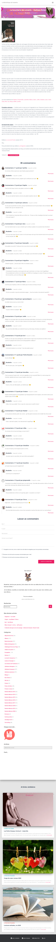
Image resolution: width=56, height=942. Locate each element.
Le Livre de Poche (10, 140)
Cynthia (19, 101)
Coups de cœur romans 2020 (12, 878)
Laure (46, 99)
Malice (31, 99)
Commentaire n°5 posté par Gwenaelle (17, 243)
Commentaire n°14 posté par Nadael (16, 411)
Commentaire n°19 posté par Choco (16, 499)
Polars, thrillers (8, 686)
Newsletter (36, 938)
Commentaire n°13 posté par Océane (16, 391)
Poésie (6, 683)
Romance (7, 714)
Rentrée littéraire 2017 (10, 702)
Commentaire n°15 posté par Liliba (15, 428)
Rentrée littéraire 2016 (10, 700)
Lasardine (26, 99)
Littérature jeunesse (9, 672)
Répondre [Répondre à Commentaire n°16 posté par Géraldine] (51, 451)
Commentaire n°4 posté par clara (15, 224)
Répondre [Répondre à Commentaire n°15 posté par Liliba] (51, 433)
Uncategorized (8, 719)
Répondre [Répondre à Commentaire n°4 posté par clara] (51, 229)
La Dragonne (22, 146)
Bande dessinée (8, 641)
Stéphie (15, 99)
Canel (49, 99)
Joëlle (38, 99)
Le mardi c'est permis (10, 658)
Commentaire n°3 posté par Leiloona (16, 202)
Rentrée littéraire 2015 (10, 697)
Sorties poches (8, 716)
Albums (6, 638)
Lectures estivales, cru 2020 (12, 925)
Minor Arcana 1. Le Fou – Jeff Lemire (13, 625)
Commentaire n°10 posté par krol (15, 335)
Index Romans (26, 938)
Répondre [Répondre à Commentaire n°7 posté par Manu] (51, 287)
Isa (8, 101)
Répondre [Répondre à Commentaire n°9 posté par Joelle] (51, 324)
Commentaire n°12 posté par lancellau (17, 372)
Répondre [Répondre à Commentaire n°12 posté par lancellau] (51, 379)
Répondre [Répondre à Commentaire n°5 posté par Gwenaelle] (51, 248)
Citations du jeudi (9, 649)
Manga (6, 674)
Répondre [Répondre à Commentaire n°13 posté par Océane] (51, 399)
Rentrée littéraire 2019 (10, 708)
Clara (3, 101)
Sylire (34, 99)
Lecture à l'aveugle (9, 660)
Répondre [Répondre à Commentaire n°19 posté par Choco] (51, 505)
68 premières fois (9, 635)
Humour (7, 655)
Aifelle (14, 101)
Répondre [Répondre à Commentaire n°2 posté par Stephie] (51, 191)
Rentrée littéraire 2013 (10, 691)
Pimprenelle (20, 99)
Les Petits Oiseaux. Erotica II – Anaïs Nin (16, 831)
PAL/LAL (6, 680)
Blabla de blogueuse (9, 644)
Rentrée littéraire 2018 (10, 705)
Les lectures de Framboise (11, 663)
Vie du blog (7, 722)
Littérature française (9, 669)
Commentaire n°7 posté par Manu (15, 281)
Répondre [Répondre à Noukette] (51, 181)
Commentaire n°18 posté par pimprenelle (17, 480)
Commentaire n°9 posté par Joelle (15, 316)
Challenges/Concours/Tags (11, 646)
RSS (43, 938)
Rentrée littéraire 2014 (10, 694)
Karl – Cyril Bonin (9, 622)
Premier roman (8, 688)
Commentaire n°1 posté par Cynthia (16, 168)
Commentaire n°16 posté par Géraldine (17, 445)
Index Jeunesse (15, 938)
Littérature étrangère (10, 666)
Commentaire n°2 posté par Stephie (16, 185)
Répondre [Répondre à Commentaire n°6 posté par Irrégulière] (51, 266)
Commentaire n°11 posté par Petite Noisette (18, 355)
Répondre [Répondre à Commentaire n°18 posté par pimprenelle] (51, 487)
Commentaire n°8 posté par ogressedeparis (18, 299)
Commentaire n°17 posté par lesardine (17, 463)
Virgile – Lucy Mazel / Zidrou (11, 619)
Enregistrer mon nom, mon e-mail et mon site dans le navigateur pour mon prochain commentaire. (26, 549)
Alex (6, 101)
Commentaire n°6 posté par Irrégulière (17, 260)
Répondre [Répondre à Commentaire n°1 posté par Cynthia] (51, 173)
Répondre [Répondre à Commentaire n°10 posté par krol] (51, 343)
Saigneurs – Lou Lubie (10, 616)
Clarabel (42, 99)
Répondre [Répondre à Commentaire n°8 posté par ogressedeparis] (51, 304)
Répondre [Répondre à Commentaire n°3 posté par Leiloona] (51, 210)
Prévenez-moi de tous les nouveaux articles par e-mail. (15, 557)
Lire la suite (49, 835)
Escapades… (8, 652)
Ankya (11, 101)
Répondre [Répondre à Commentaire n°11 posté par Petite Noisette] (51, 360)
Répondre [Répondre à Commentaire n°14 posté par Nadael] (51, 416)
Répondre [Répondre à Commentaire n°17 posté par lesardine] (51, 468)
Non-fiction (7, 677)
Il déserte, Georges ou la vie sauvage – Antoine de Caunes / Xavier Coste (22, 627)
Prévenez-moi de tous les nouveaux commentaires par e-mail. (17, 554)
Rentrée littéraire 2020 (10, 711)
